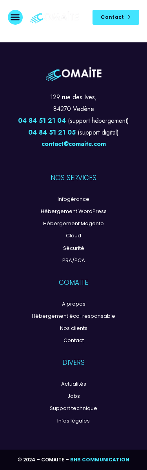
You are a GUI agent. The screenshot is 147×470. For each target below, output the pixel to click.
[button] (15, 17)
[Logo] (54, 17)
